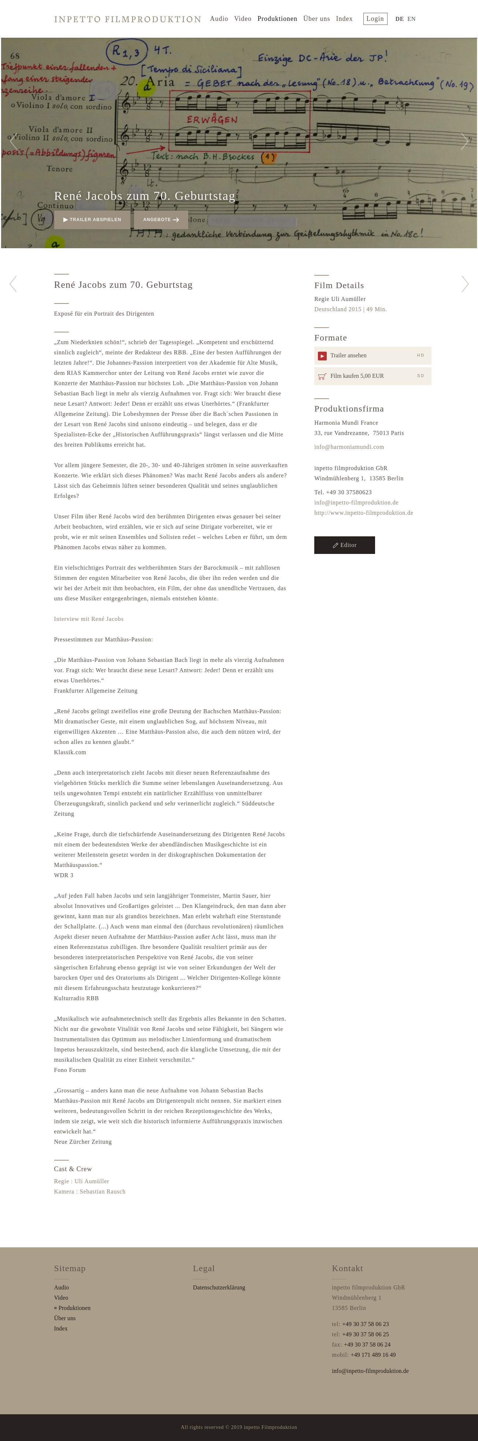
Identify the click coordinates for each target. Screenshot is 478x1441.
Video (248, 17)
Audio (224, 17)
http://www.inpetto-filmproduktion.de (363, 513)
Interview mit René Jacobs (89, 619)
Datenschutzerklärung (219, 1287)
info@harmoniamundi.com (349, 447)
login (379, 17)
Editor (345, 545)
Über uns (322, 17)
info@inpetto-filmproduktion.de (356, 502)
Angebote (161, 219)
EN (413, 18)
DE (401, 18)
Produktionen (283, 17)
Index (349, 17)
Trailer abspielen (92, 219)
